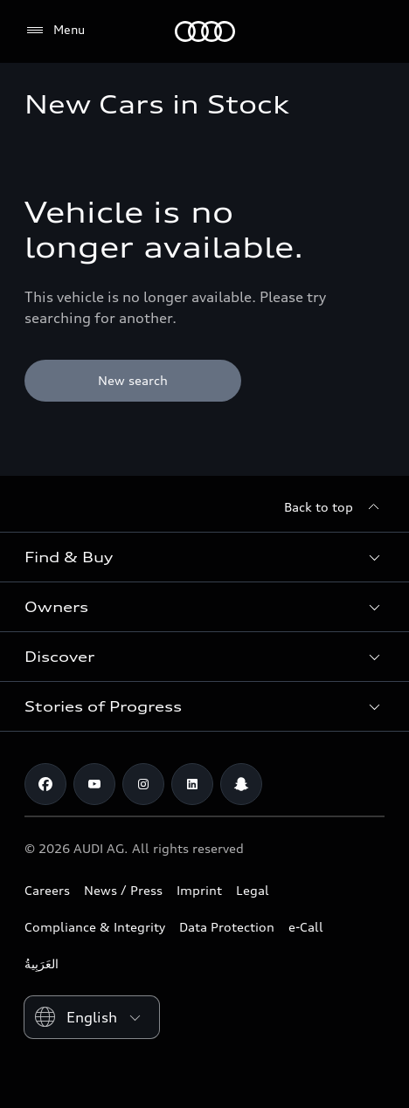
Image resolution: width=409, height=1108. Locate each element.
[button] (204, 557)
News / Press (123, 890)
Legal (252, 890)
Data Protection (226, 926)
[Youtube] (94, 784)
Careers (47, 890)
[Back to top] (334, 507)
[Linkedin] (192, 784)
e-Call (305, 926)
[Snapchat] (241, 784)
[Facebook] (45, 784)
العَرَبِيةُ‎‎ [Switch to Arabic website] (41, 963)
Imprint (199, 890)
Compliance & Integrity (94, 926)
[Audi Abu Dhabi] (205, 31)
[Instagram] (143, 784)
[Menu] (54, 30)
